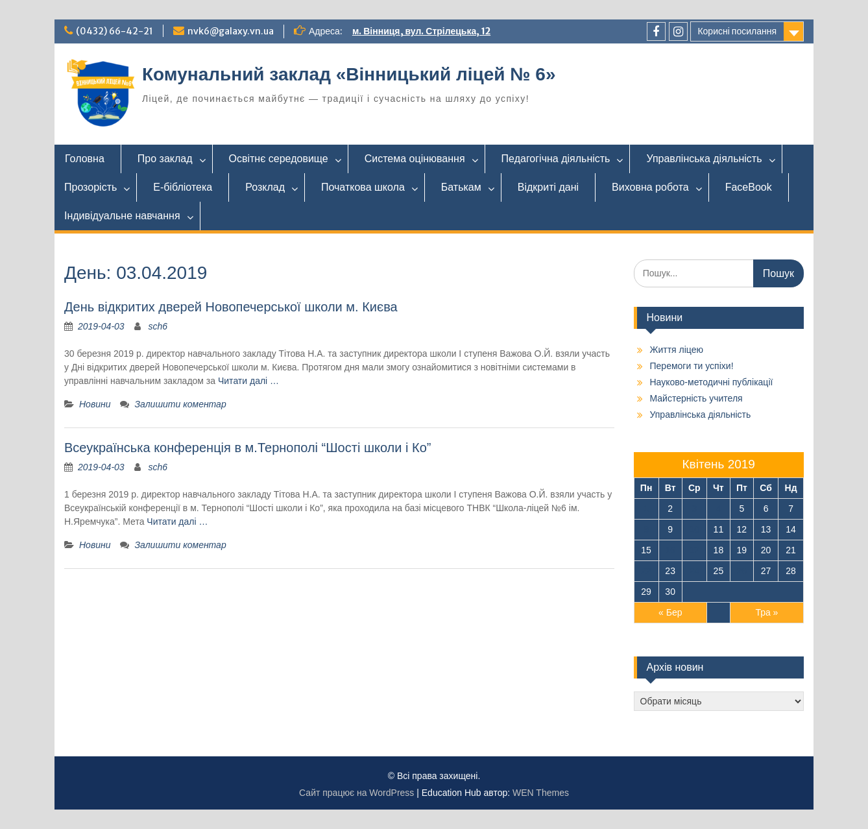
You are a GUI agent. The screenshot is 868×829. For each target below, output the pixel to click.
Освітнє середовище (278, 158)
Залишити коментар (180, 404)
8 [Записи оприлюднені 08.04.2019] (646, 529)
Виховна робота (650, 187)
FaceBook (748, 187)
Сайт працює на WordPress (356, 792)
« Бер (670, 612)
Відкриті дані (548, 187)
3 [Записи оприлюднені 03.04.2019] (694, 508)
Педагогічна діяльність (555, 158)
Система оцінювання (415, 158)
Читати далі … (248, 381)
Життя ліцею (676, 349)
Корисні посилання (737, 31)
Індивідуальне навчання (122, 215)
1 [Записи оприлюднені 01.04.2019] (646, 508)
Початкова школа (363, 187)
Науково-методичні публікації (711, 382)
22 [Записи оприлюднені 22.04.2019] (646, 571)
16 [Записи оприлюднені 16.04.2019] (670, 550)
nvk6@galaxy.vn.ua (230, 31)
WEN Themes (540, 792)
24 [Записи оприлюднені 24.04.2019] (695, 571)
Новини (94, 404)
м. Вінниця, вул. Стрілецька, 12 (421, 31)
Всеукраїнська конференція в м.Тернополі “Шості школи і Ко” (247, 447)
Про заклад (165, 158)
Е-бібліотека (182, 187)
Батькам (461, 187)
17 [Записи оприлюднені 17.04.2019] (695, 550)
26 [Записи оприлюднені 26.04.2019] (742, 571)
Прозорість (90, 187)
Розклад (265, 187)
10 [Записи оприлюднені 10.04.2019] (695, 529)
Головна (84, 158)
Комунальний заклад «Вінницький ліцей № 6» (348, 74)
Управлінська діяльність (704, 158)
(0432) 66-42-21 (114, 31)
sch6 (158, 326)
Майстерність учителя (696, 398)
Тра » (766, 612)
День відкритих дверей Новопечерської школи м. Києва (231, 307)
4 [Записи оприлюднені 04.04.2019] (718, 508)
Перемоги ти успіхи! (692, 366)
